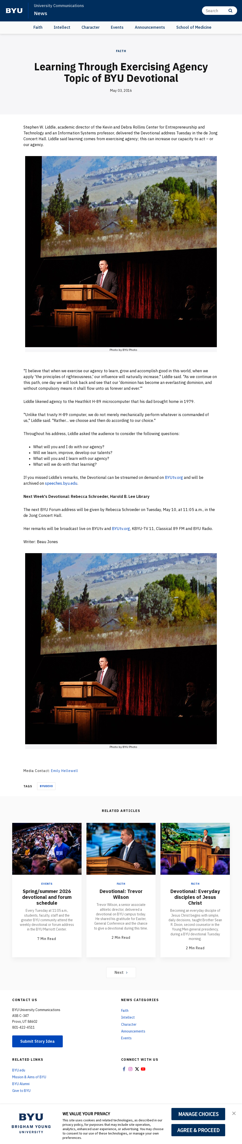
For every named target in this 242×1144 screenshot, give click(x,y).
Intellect (62, 27)
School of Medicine (193, 27)
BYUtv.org (174, 477)
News (40, 13)
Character (91, 27)
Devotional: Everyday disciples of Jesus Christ (195, 897)
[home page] (14, 10)
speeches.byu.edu (61, 483)
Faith (37, 27)
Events (117, 27)
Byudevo (46, 786)
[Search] (219, 10)
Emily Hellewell (64, 771)
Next (121, 972)
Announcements (150, 27)
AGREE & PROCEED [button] (198, 1130)
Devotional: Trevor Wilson (121, 894)
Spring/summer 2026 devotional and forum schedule (47, 897)
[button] (234, 1112)
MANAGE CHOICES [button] (198, 1114)
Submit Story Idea (37, 1041)
